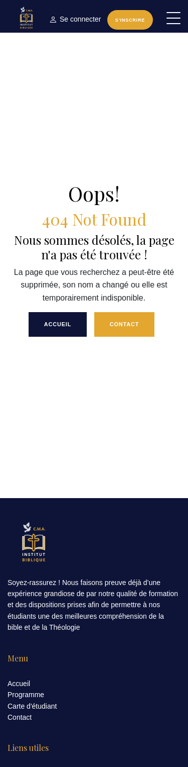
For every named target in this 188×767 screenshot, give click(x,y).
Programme (26, 695)
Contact (124, 324)
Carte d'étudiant (32, 706)
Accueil (58, 324)
